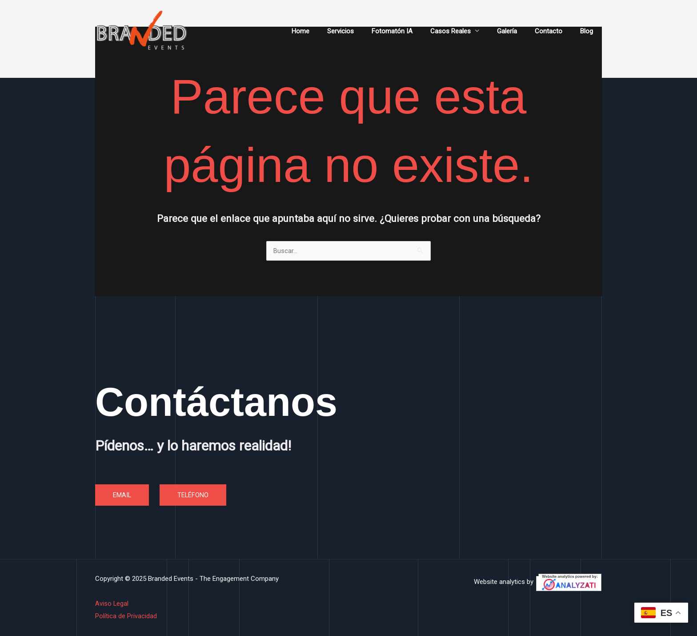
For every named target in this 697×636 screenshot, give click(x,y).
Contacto (555, 31)
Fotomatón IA (412, 31)
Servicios (365, 31)
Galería (518, 31)
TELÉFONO (193, 495)
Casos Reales (466, 31)
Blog (588, 31)
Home (329, 31)
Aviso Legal (112, 604)
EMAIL (122, 495)
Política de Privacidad (126, 616)
